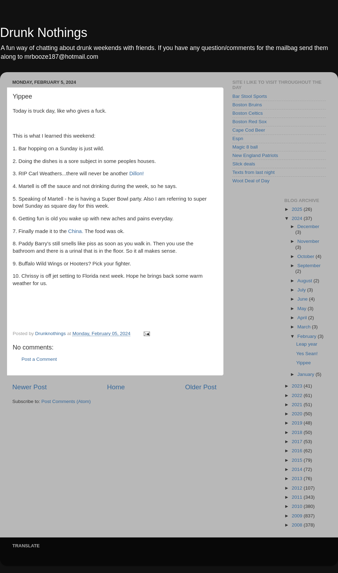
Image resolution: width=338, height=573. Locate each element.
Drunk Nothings (43, 32)
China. (75, 231)
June (303, 299)
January (307, 374)
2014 (297, 469)
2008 (297, 525)
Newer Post (29, 387)
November (308, 241)
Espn (237, 138)
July (302, 289)
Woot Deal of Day (251, 180)
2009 (297, 515)
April (303, 317)
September (309, 265)
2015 (297, 460)
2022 (297, 395)
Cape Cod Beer (248, 130)
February (308, 336)
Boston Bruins (247, 104)
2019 (297, 423)
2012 (297, 488)
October (307, 256)
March (305, 326)
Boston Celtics (247, 113)
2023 (297, 386)
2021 (297, 404)
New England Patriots (255, 155)
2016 (297, 450)
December (308, 226)
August (306, 280)
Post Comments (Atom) (66, 401)
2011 (297, 497)
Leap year (306, 344)
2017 (297, 441)
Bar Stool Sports (249, 96)
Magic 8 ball (245, 147)
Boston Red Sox (249, 121)
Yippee (303, 362)
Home (116, 387)
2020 (297, 413)
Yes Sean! (307, 353)
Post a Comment (39, 359)
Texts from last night (253, 172)
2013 (297, 478)
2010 (297, 506)
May (303, 308)
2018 (297, 432)
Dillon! (136, 173)
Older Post (201, 387)
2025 (297, 209)
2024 (297, 218)
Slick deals (243, 163)
